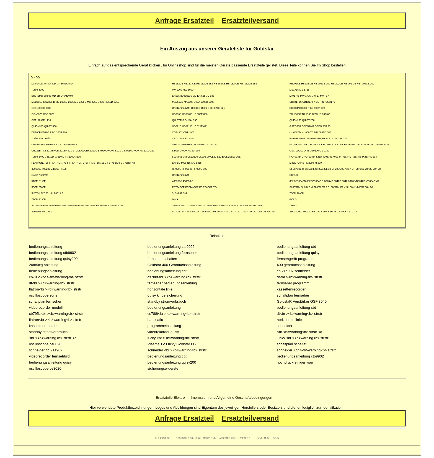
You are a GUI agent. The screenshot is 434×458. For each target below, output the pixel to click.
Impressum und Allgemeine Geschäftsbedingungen (231, 397)
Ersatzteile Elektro (170, 397)
